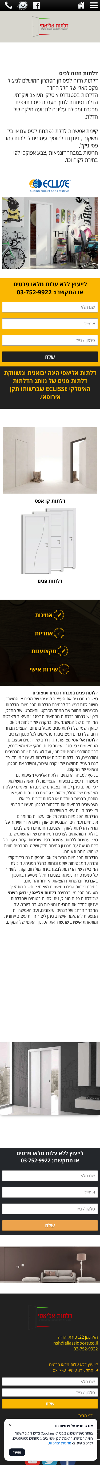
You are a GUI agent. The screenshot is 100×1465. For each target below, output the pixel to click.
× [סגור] (10, 1424)
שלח (50, 356)
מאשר (17, 1452)
